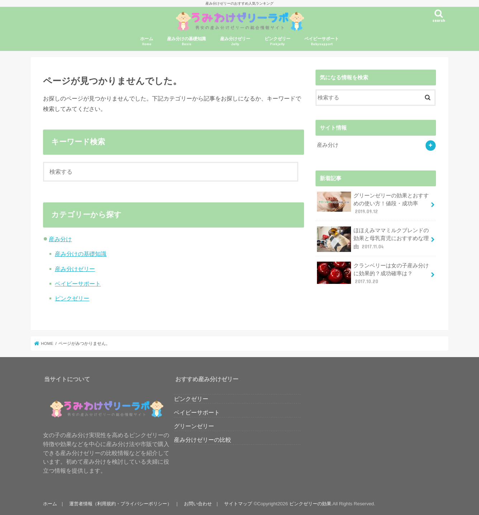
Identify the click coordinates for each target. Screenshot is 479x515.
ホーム (146, 41)
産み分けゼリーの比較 (202, 439)
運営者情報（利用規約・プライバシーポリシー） (120, 503)
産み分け (60, 239)
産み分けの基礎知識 (186, 41)
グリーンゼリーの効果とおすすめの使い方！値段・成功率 (373, 203)
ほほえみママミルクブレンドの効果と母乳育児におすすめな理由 (373, 239)
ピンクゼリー (277, 41)
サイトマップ (238, 503)
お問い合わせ (198, 503)
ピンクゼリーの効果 (310, 503)
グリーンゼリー (194, 426)
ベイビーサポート (321, 41)
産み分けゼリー (235, 41)
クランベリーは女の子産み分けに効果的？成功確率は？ (373, 273)
